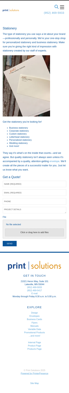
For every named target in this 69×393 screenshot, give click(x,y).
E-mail (34, 293)
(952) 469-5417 (34, 290)
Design (34, 313)
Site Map (34, 383)
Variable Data (34, 329)
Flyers (34, 323)
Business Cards (34, 319)
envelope (54, 161)
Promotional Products (34, 332)
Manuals (34, 326)
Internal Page (34, 342)
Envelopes (34, 316)
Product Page (34, 346)
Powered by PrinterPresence (34, 373)
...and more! (34, 336)
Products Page (34, 349)
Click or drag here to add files (34, 232)
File (4, 217)
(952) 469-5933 (54, 12)
